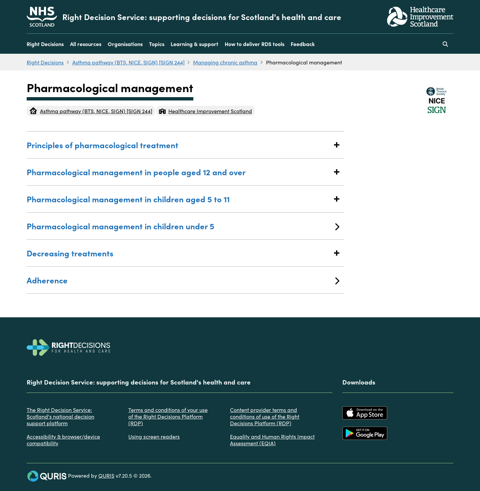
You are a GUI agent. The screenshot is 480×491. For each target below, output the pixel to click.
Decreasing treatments (183, 252)
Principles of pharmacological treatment (183, 144)
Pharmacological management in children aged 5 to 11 (183, 198)
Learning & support (194, 43)
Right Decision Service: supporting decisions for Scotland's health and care (201, 17)
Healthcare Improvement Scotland (205, 110)
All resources (85, 43)
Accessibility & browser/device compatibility (63, 439)
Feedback (303, 43)
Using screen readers (154, 436)
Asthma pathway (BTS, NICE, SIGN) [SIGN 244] (128, 62)
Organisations (125, 43)
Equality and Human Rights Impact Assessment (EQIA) (272, 439)
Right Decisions (45, 43)
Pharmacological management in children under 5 (183, 225)
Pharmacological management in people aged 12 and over (183, 171)
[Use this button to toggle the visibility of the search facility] (445, 44)
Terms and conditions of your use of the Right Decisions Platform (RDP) (168, 416)
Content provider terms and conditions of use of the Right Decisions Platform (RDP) (264, 416)
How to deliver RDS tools (254, 43)
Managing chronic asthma (225, 62)
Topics (156, 43)
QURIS (106, 475)
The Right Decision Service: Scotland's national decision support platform (60, 416)
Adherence (183, 279)
